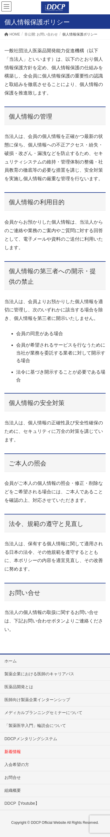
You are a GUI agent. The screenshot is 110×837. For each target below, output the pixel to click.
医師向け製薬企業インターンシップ (37, 699)
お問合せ (12, 777)
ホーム (10, 661)
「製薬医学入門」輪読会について (35, 725)
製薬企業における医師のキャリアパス (39, 673)
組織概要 (12, 790)
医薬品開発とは (18, 686)
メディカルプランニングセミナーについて (43, 712)
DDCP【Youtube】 (21, 803)
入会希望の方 (16, 764)
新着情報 (12, 751)
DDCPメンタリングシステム (30, 738)
